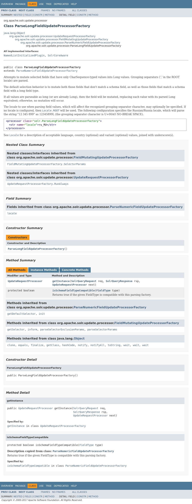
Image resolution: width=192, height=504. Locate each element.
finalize (37, 345)
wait (126, 345)
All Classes (79, 10)
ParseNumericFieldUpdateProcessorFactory (46, 70)
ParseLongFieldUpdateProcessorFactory (36, 248)
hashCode (68, 345)
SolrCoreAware (58, 55)
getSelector (16, 329)
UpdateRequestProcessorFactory (100, 177)
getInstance (61, 281)
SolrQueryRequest (83, 281)
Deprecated (61, 4)
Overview (7, 4)
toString (114, 345)
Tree (49, 4)
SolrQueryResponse (119, 281)
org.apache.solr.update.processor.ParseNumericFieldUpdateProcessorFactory (70, 42)
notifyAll (98, 345)
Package (20, 4)
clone (11, 345)
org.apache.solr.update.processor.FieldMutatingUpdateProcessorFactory (61, 39)
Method (50, 15)
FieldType (103, 290)
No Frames (58, 10)
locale (12, 213)
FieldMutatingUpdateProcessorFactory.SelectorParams (46, 164)
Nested (17, 15)
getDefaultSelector (21, 313)
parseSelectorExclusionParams (62, 329)
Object (79, 338)
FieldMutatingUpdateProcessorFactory (105, 157)
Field (28, 15)
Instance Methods (44, 269)
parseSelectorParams (102, 329)
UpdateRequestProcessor (25, 281)
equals (23, 345)
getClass (53, 345)
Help (74, 4)
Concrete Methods (75, 269)
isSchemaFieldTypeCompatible (73, 290)
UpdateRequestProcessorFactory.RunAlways (38, 183)
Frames (45, 10)
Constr (37, 15)
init (42, 313)
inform (32, 329)
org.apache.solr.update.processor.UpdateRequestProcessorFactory (52, 36)
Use (41, 4)
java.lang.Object (14, 33)
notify (82, 345)
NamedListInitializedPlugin (24, 55)
